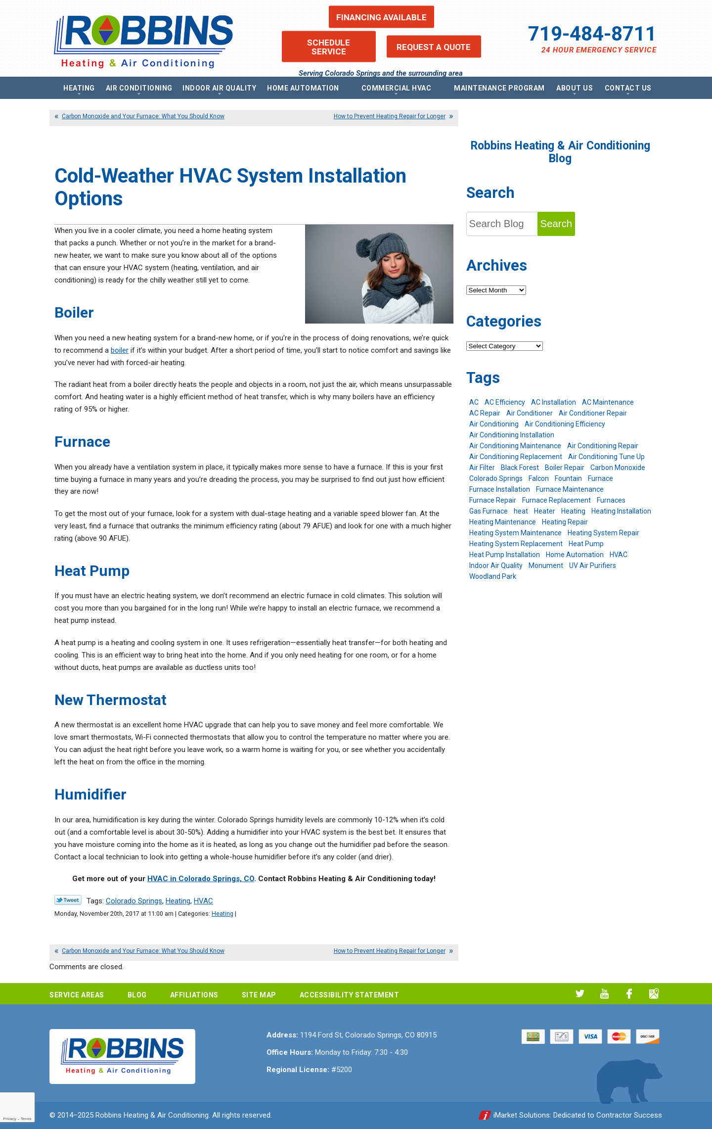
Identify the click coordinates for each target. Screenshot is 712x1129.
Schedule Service (328, 46)
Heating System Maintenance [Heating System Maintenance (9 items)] (515, 533)
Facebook (629, 993)
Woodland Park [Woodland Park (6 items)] (492, 576)
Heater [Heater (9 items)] (544, 511)
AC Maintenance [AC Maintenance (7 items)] (608, 402)
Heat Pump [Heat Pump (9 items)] (586, 544)
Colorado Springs (134, 900)
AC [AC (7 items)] (474, 402)
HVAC (203, 900)
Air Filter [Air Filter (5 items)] (482, 467)
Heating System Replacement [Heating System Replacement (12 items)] (516, 544)
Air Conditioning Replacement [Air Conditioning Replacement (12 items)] (515, 457)
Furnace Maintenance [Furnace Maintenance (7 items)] (570, 489)
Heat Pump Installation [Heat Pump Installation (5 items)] (504, 555)
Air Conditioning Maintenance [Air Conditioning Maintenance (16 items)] (515, 446)
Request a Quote (434, 46)
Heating (178, 900)
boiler (120, 350)
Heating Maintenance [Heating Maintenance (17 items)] (502, 522)
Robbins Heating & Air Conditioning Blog (560, 152)
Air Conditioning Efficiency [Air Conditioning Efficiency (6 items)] (565, 424)
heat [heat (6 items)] (521, 511)
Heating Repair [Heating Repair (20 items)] (565, 522)
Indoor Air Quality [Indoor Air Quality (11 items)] (496, 565)
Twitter (579, 993)
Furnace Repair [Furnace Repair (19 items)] (492, 500)
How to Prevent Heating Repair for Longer (389, 116)
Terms (26, 1119)
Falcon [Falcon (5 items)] (539, 478)
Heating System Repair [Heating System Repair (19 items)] (603, 533)
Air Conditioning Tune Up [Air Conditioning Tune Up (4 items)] (606, 457)
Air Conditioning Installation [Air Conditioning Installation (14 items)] (511, 435)
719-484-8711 (592, 34)
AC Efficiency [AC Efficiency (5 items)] (505, 402)
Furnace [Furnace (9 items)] (600, 478)
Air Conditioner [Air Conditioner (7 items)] (529, 413)
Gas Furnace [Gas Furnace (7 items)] (488, 511)
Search (556, 223)
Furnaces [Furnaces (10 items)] (611, 500)
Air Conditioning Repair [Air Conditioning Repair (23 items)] (602, 446)
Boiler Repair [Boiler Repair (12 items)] (564, 467)
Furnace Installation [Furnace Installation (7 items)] (499, 489)
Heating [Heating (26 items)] (573, 511)
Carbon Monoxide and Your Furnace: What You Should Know (143, 116)
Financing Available (381, 17)
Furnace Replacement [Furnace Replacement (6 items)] (556, 500)
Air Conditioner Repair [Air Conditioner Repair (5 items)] (593, 413)
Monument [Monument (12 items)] (546, 565)
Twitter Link (68, 900)
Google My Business (654, 993)
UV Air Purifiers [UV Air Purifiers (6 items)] (592, 565)
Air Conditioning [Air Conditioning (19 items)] (494, 424)
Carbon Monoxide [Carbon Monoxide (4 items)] (617, 467)
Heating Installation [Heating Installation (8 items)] (621, 511)
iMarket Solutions (521, 1115)
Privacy (9, 1119)
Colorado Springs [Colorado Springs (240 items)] (496, 478)
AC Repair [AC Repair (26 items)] (484, 413)
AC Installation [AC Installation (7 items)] (553, 402)
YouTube (604, 993)
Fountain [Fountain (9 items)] (568, 478)
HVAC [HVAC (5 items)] (618, 555)
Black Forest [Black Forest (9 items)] (520, 467)
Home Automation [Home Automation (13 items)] (575, 555)
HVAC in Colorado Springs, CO (200, 878)
